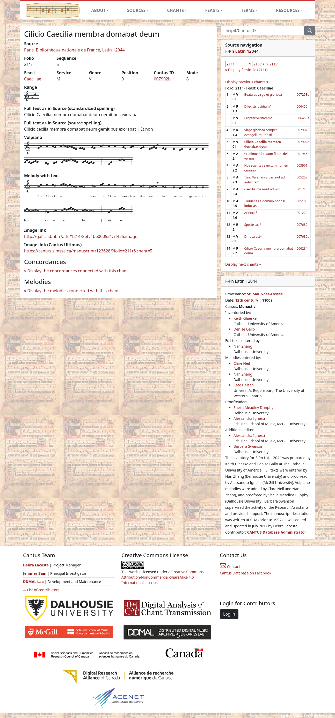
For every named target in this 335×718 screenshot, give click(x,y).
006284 (301, 248)
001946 (301, 154)
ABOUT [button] (98, 10)
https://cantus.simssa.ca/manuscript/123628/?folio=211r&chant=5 (88, 251)
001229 (301, 213)
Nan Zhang (243, 346)
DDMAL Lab (33, 581)
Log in (229, 614)
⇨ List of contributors (41, 589)
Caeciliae (32, 79)
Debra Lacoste (36, 565)
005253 (301, 177)
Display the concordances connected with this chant (77, 271)
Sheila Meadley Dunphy (253, 407)
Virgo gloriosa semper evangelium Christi (260, 132)
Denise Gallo (244, 329)
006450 (301, 106)
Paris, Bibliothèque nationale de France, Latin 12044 (74, 50)
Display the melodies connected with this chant (73, 291)
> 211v (272, 64)
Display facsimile (248, 69)
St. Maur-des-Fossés (264, 293)
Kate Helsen (244, 385)
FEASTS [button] (212, 10)
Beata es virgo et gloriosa (263, 94)
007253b (302, 94)
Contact (230, 566)
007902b (162, 79)
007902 (301, 130)
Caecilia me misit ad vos (262, 189)
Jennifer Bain (35, 573)
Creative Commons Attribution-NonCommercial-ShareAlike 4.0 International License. (162, 577)
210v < (259, 64)
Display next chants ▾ (243, 264)
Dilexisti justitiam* (257, 106)
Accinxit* (250, 213)
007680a (302, 236)
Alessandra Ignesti (249, 418)
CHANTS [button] (175, 10)
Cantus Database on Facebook (245, 573)
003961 (301, 165)
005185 (301, 201)
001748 (301, 189)
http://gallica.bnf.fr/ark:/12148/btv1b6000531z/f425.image (80, 236)
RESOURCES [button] (288, 10)
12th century (246, 300)
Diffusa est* (253, 236)
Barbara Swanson (248, 446)
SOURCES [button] (136, 10)
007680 (301, 224)
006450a (302, 118)
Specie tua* (252, 224)
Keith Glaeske (245, 318)
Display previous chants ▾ (246, 81)
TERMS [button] (248, 10)
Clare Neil (242, 363)
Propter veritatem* (258, 118)
